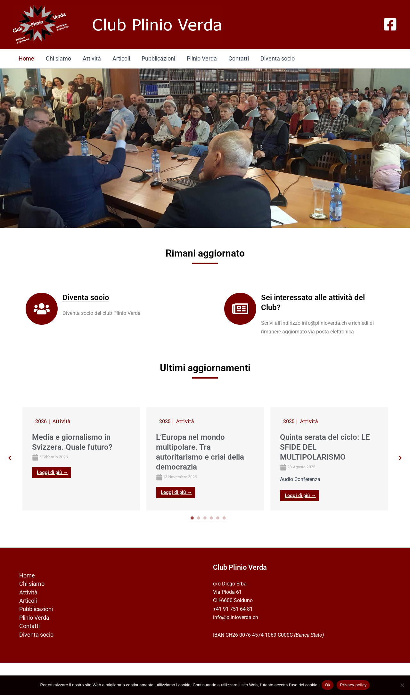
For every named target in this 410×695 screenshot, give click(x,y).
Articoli (121, 58)
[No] (402, 685)
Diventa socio (277, 58)
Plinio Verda (202, 58)
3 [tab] (205, 518)
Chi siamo (58, 58)
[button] (9, 458)
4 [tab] (211, 518)
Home (26, 58)
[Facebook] (390, 24)
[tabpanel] (81, 458)
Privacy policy (353, 685)
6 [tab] (224, 518)
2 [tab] (198, 518)
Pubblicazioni (158, 58)
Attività (92, 58)
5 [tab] (218, 518)
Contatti (238, 58)
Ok (327, 685)
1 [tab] (192, 518)
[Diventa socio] (42, 309)
